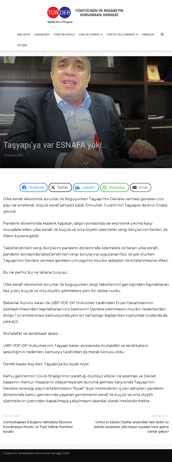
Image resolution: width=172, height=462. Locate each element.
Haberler (148, 34)
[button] (162, 34)
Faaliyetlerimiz (91, 34)
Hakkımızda (41, 34)
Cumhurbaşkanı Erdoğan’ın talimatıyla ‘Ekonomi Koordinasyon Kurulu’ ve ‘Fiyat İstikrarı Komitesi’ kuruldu (38, 427)
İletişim (22, 45)
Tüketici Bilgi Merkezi (122, 34)
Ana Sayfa (23, 34)
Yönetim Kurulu (64, 34)
